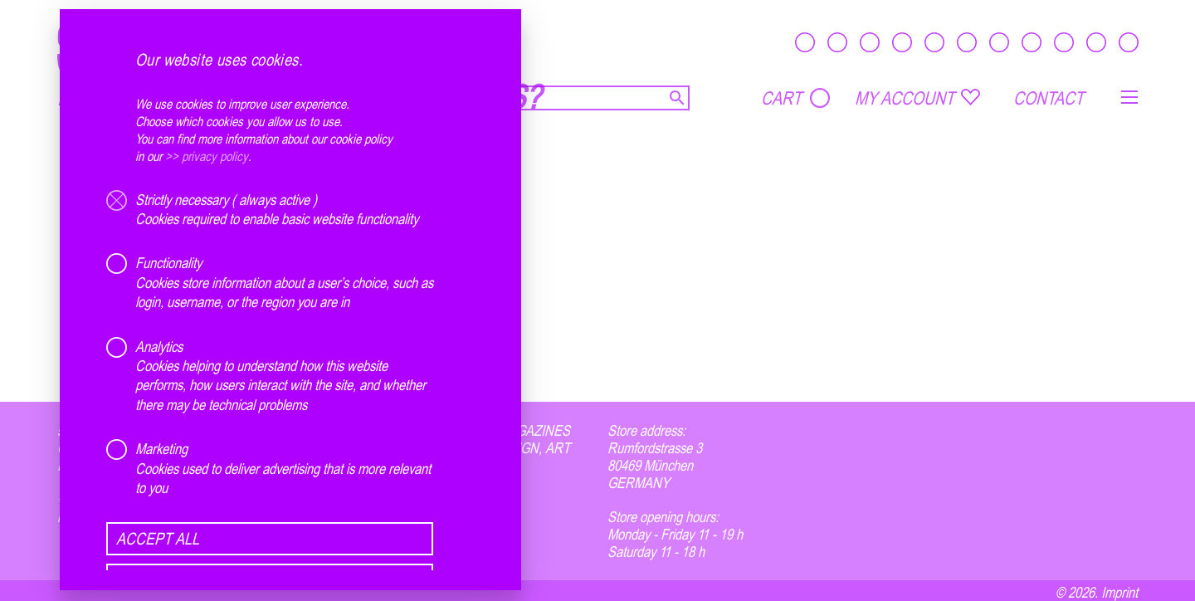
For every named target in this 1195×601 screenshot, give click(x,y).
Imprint (1119, 592)
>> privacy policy (206, 156)
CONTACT (1048, 98)
